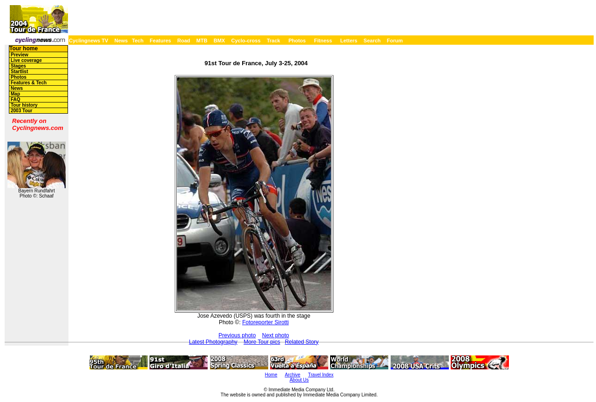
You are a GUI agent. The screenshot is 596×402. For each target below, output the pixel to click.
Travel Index (321, 374)
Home (271, 374)
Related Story (302, 342)
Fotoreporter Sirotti (265, 322)
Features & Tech (29, 82)
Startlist (19, 71)
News (121, 40)
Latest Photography (213, 342)
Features (160, 40)
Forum (395, 40)
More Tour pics (262, 342)
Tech (137, 40)
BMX (219, 40)
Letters (349, 40)
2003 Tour (22, 110)
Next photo (275, 335)
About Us (299, 379)
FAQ (15, 99)
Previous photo (237, 335)
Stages (18, 65)
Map (15, 93)
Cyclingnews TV (88, 40)
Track (273, 40)
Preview (19, 54)
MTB (202, 40)
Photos (296, 40)
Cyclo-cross (246, 40)
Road (183, 40)
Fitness (323, 40)
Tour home (23, 48)
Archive (292, 374)
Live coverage (26, 60)
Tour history (24, 105)
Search (372, 40)
